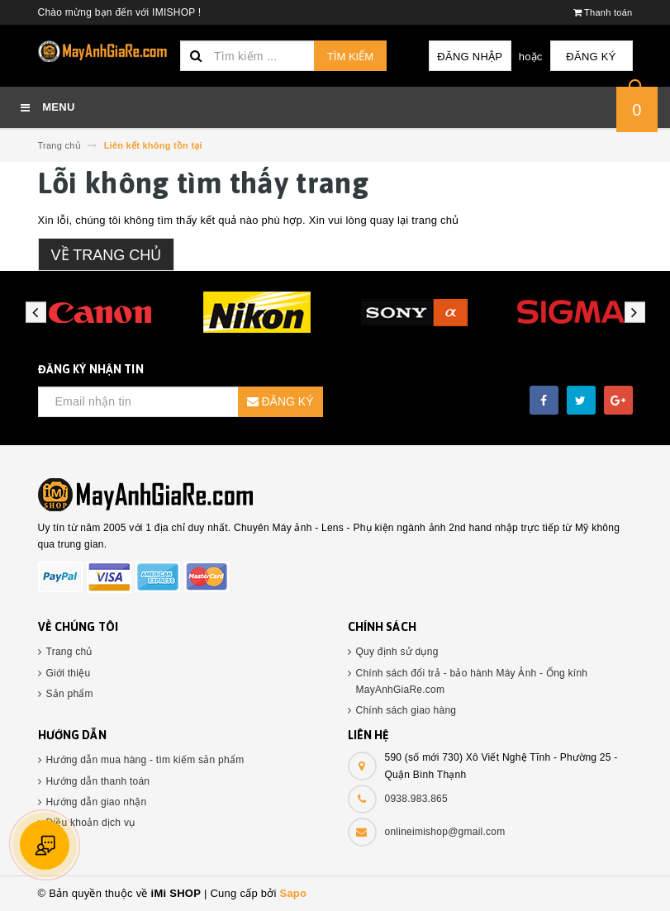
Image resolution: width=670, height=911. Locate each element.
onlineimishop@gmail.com (445, 831)
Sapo (292, 893)
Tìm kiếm (350, 56)
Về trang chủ (106, 255)
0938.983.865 (416, 798)
